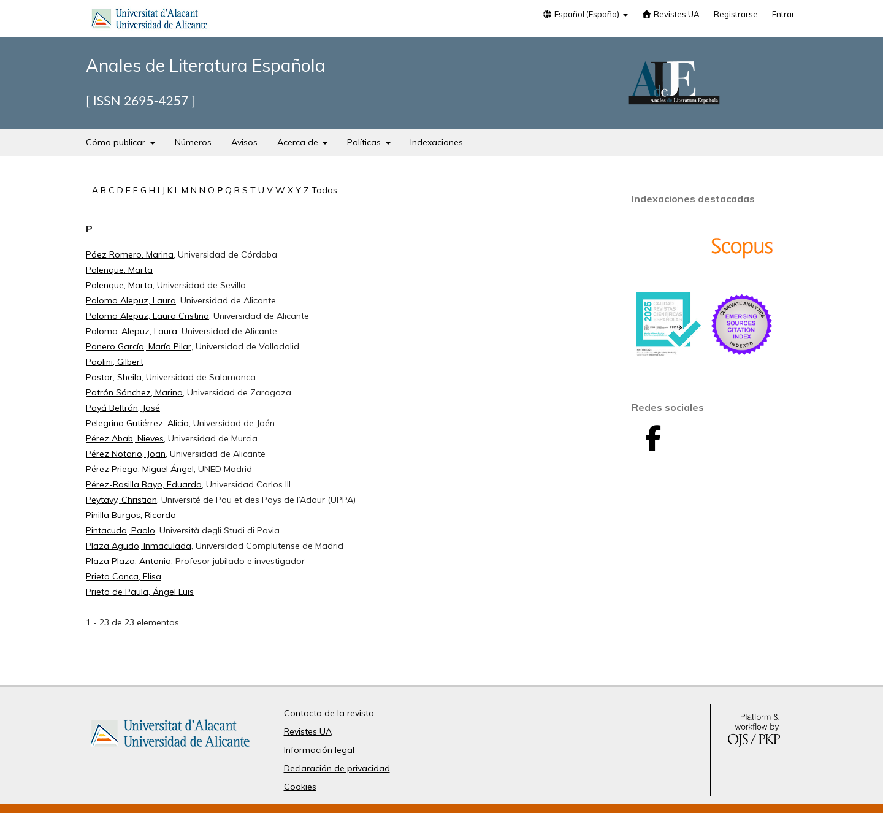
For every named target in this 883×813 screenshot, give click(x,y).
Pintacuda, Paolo (120, 530)
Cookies (300, 786)
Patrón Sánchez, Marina (134, 392)
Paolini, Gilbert (114, 361)
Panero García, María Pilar (138, 346)
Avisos (244, 142)
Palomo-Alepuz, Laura (131, 331)
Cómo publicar (117, 142)
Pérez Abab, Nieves (125, 438)
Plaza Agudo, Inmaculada (138, 545)
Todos (324, 190)
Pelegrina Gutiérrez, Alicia (137, 423)
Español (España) (581, 14)
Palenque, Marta (119, 269)
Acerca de (299, 142)
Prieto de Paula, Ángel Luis (140, 591)
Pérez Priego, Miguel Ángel (140, 469)
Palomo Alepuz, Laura (131, 300)
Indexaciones (436, 142)
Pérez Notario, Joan (126, 453)
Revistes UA (671, 14)
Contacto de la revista (329, 713)
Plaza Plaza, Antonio (128, 561)
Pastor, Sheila (114, 377)
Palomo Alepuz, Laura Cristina (147, 315)
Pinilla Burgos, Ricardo (131, 515)
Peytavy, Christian (121, 499)
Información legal (319, 749)
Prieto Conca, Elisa (123, 576)
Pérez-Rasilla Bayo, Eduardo (144, 484)
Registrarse (736, 14)
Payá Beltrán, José (123, 407)
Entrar (783, 14)
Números (193, 142)
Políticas (365, 142)
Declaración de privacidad (337, 768)
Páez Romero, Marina (130, 254)
